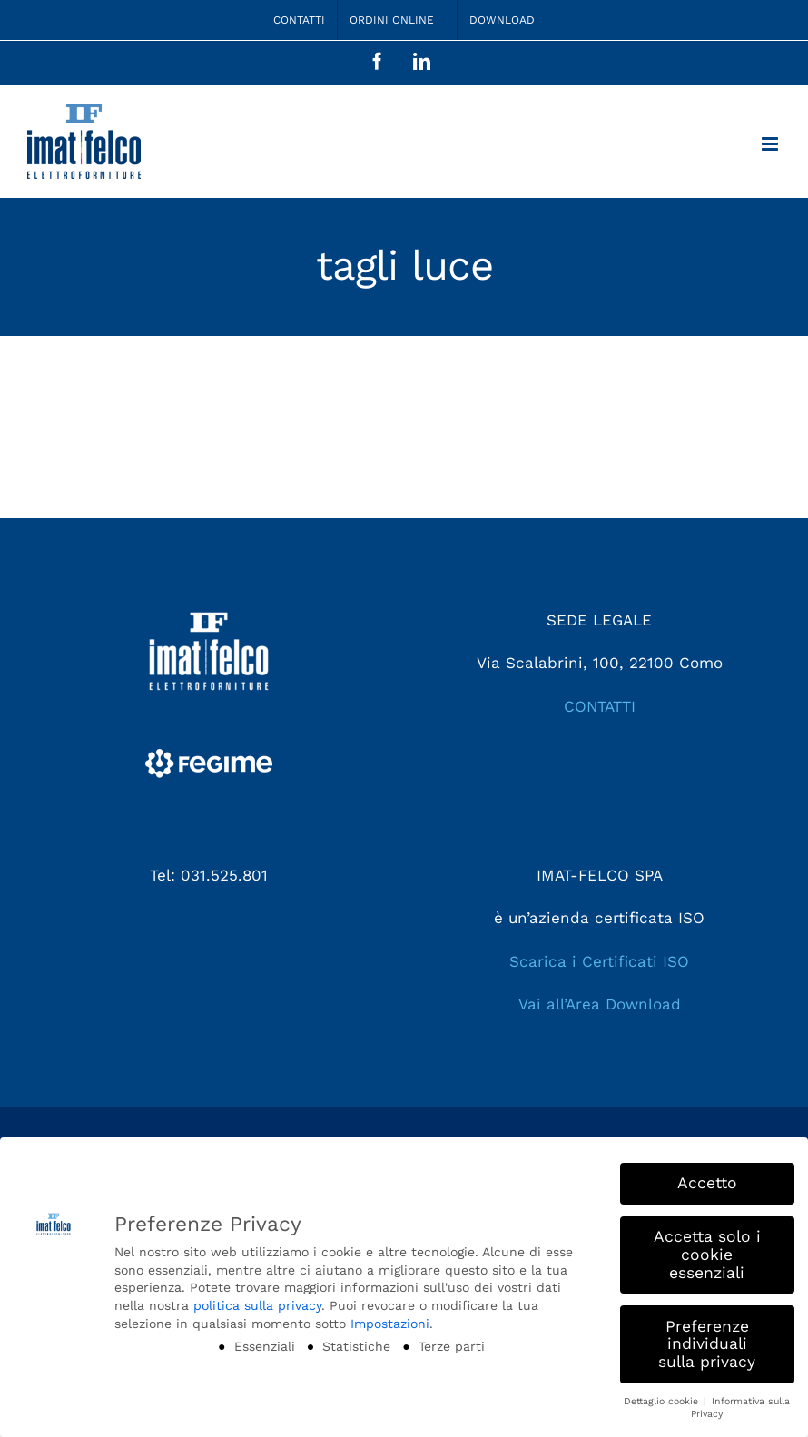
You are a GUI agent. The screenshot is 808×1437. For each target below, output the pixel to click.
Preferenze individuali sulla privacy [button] (706, 1344)
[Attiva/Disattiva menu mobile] (771, 143)
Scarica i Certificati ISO (599, 961)
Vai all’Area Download (599, 1004)
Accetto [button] (707, 1183)
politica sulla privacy (257, 1305)
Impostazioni (389, 1323)
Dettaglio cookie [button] (663, 1401)
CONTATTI (600, 706)
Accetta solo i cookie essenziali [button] (707, 1254)
